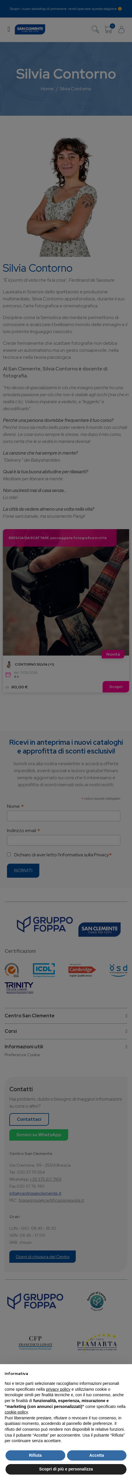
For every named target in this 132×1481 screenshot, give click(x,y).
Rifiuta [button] (35, 1455)
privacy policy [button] (58, 1389)
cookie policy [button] (16, 1412)
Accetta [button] (96, 1455)
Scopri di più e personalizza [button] (66, 1469)
